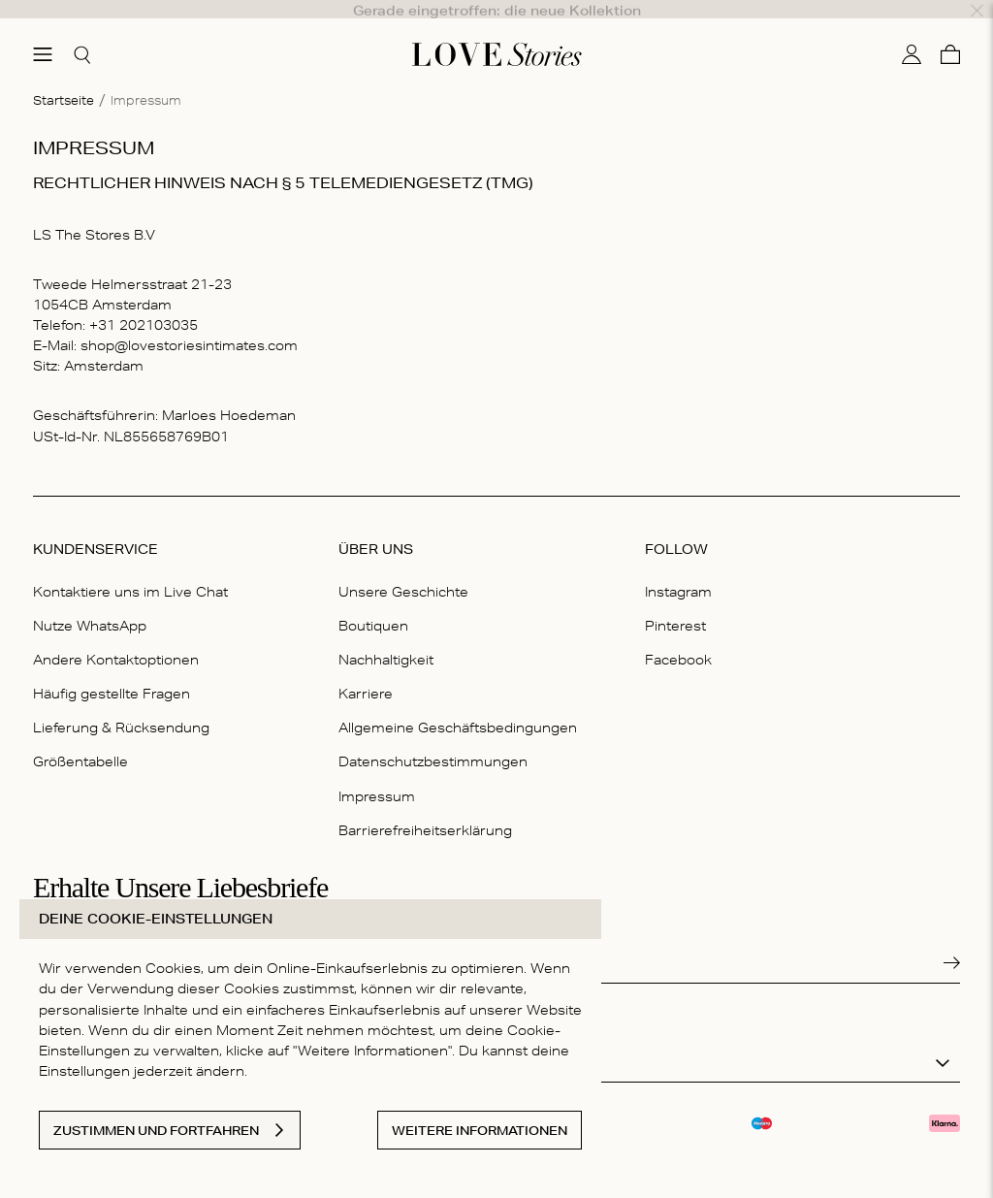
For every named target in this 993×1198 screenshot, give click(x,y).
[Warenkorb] (950, 32)
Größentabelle (80, 739)
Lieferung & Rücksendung (121, 705)
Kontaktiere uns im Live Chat (130, 568)
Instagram (678, 568)
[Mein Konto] (911, 32)
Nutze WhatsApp (89, 602)
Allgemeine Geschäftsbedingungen (457, 705)
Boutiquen (373, 602)
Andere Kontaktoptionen (116, 636)
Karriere (365, 670)
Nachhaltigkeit (385, 636)
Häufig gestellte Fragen (111, 670)
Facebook (678, 636)
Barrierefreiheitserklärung (425, 807)
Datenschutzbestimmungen (433, 739)
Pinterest (675, 602)
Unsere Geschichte (403, 568)
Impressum (376, 773)
